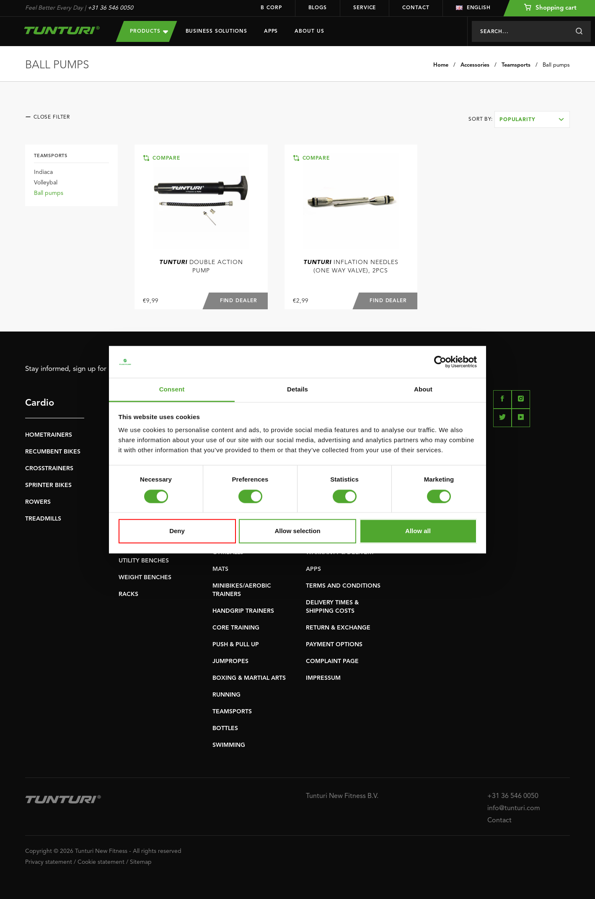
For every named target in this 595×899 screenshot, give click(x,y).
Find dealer (238, 300)
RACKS (128, 594)
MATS (220, 569)
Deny (177, 531)
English (473, 7)
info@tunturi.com (513, 808)
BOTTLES (225, 728)
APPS (313, 569)
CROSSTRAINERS (49, 469)
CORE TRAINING (235, 628)
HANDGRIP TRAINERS (243, 611)
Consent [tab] (172, 389)
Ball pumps (556, 65)
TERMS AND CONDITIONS (343, 586)
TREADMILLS (43, 519)
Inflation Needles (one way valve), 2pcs (350, 266)
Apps (271, 31)
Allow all (418, 531)
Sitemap (141, 862)
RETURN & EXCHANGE (338, 628)
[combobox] (532, 119)
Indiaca (43, 172)
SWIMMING (228, 745)
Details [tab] (297, 389)
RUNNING (226, 695)
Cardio (39, 403)
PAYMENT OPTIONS (334, 645)
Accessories (474, 65)
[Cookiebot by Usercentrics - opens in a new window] (440, 361)
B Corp (271, 7)
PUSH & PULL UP (235, 645)
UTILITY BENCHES (144, 561)
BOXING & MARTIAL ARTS (249, 678)
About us (309, 31)
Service (364, 7)
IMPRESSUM (323, 678)
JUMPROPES (230, 661)
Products (149, 31)
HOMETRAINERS (48, 435)
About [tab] (423, 389)
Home (440, 65)
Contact (415, 7)
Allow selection (297, 531)
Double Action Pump (201, 266)
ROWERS (38, 502)
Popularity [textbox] (517, 119)
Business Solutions (216, 31)
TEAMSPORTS (232, 712)
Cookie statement (101, 862)
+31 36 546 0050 (110, 8)
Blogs (317, 7)
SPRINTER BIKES (48, 485)
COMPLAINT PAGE (332, 661)
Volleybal (45, 183)
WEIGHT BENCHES (145, 577)
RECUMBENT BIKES (52, 452)
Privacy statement (48, 862)
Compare (161, 158)
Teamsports (516, 65)
